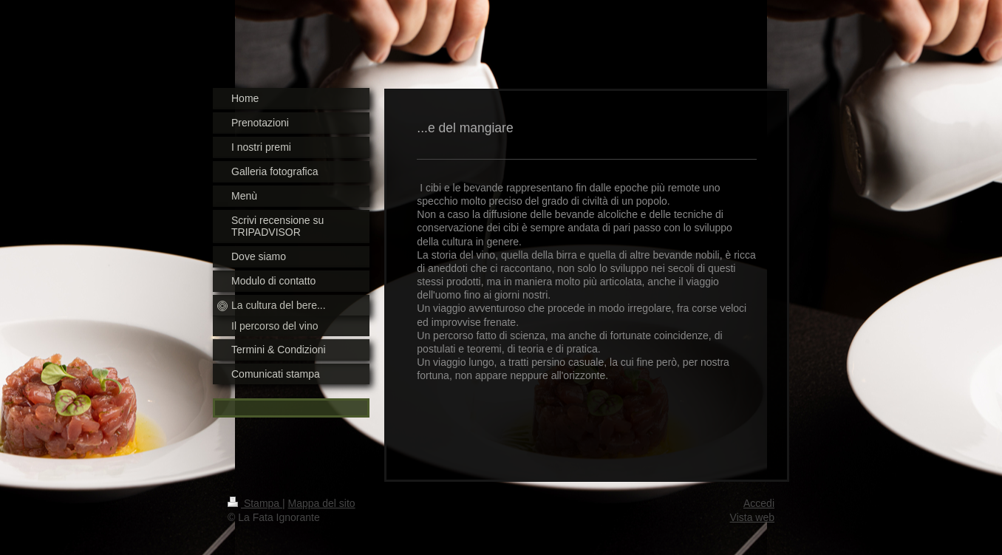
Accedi (758, 503)
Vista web (752, 517)
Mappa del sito (321, 503)
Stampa (255, 503)
